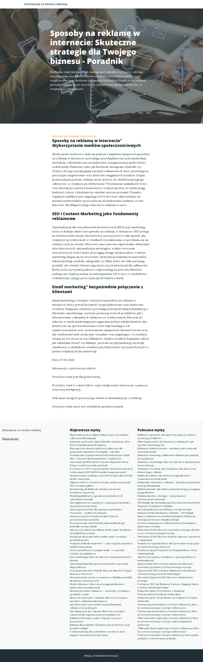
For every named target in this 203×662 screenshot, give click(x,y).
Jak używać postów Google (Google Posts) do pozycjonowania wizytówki (94, 518)
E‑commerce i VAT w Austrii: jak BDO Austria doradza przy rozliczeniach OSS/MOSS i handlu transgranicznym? (101, 470)
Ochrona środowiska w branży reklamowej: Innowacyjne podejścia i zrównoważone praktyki (167, 637)
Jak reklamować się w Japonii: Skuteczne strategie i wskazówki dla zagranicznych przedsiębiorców (97, 613)
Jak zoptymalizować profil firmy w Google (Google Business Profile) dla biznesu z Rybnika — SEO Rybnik (165, 511)
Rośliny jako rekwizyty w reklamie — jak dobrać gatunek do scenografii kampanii (168, 484)
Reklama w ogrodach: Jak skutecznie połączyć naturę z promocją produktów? (166, 436)
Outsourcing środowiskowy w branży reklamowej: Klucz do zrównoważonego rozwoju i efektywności (167, 606)
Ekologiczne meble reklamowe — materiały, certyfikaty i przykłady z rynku (100, 592)
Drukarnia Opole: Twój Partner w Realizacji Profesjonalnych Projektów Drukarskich (160, 592)
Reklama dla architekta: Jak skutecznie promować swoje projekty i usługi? (100, 626)
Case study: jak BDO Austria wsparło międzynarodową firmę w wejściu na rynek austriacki (99, 464)
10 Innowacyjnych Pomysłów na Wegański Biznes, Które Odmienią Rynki (167, 552)
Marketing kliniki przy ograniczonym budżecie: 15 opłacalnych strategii (96, 497)
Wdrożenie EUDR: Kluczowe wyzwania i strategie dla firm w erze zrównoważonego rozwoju (168, 531)
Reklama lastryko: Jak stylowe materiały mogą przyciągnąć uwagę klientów (168, 491)
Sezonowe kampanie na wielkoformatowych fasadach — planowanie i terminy (167, 525)
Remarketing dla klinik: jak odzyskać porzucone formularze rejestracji (95, 491)
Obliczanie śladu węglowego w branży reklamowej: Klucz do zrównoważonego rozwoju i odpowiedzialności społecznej (167, 621)
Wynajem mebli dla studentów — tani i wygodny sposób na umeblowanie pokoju (101, 545)
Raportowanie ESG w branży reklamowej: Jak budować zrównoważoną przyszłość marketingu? (166, 572)
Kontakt (172, 5)
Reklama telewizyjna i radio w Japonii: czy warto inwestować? (96, 620)
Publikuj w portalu (135, 5)
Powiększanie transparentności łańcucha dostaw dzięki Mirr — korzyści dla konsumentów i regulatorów (100, 457)
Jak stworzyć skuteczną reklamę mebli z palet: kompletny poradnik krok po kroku (100, 531)
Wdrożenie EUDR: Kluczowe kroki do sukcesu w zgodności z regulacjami (168, 538)
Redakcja (156, 5)
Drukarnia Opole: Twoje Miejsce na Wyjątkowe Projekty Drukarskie (167, 599)
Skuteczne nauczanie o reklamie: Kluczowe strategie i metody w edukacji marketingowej (99, 599)
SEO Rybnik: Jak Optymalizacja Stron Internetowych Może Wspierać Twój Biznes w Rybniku (168, 504)
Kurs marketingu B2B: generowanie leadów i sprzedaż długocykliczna (99, 565)
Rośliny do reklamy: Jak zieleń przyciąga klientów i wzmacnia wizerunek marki (164, 477)
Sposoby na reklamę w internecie (74, 136)
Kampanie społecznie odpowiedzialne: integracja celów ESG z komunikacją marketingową (100, 443)
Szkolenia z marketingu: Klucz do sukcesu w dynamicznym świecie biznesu (168, 464)
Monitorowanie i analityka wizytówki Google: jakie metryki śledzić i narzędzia (101, 477)
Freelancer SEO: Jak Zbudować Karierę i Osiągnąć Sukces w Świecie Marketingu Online (168, 586)
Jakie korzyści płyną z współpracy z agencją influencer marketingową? (166, 559)
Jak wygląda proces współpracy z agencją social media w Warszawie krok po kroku (100, 504)
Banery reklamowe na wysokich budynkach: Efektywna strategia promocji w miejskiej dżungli (166, 518)
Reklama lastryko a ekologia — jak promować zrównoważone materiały (161, 497)
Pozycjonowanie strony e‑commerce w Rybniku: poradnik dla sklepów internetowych (101, 579)
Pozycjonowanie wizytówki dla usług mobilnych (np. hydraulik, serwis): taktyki (97, 525)
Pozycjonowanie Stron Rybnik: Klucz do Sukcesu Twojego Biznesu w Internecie (101, 572)
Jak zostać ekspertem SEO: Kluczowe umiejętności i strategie (165, 579)
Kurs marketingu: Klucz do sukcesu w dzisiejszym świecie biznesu (100, 559)
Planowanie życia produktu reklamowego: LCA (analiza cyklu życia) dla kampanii (99, 436)
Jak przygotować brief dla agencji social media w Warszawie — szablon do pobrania (96, 511)
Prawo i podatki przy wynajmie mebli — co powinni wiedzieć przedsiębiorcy (97, 552)
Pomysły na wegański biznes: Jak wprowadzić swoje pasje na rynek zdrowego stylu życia (168, 545)
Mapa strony (10, 438)
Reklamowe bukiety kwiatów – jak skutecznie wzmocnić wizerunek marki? (167, 450)
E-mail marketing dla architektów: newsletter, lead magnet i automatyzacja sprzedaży (97, 633)
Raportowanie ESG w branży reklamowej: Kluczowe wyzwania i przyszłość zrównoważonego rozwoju (165, 565)
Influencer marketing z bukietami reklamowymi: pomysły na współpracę (168, 457)
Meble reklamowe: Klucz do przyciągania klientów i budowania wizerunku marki (97, 586)
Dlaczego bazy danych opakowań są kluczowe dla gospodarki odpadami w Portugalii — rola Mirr (96, 450)
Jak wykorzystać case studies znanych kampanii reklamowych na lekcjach (95, 606)
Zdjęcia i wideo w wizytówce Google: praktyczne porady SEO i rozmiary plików (100, 484)
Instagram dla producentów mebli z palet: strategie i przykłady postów (98, 538)
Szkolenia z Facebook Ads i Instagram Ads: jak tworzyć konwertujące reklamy (166, 470)
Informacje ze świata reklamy (47, 5)
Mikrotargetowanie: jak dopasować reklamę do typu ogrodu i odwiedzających (165, 443)
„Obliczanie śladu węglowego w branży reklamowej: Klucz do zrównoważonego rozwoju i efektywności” (168, 630)
